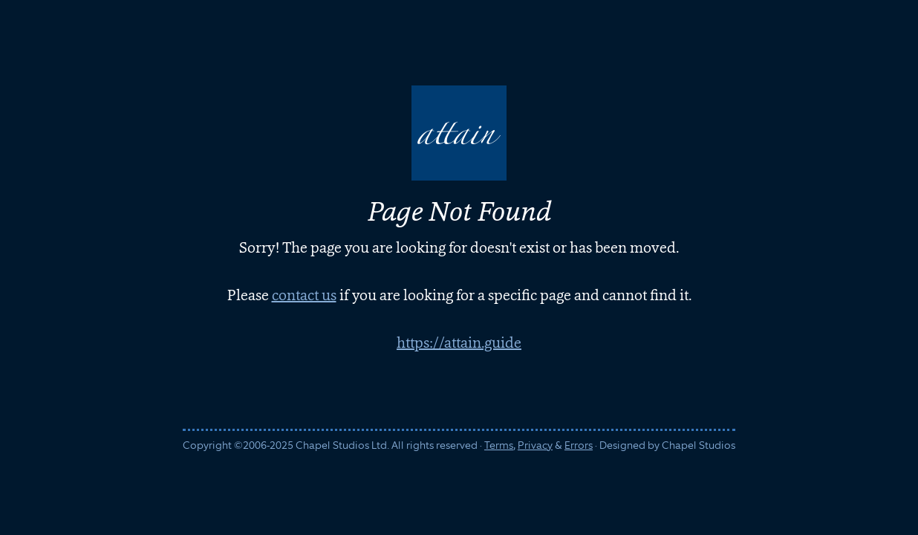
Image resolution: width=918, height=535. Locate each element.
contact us (304, 295)
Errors (578, 445)
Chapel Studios (698, 445)
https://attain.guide (459, 342)
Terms (498, 445)
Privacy (535, 445)
